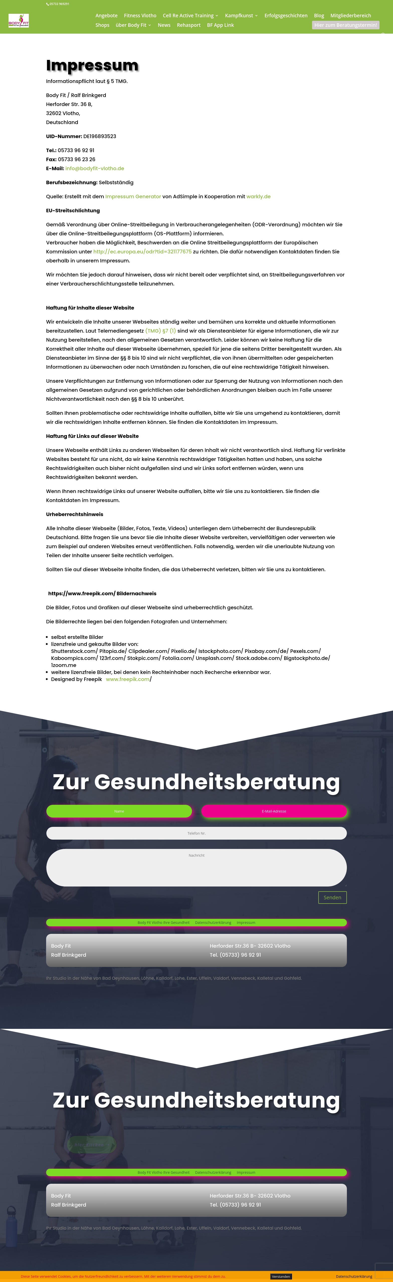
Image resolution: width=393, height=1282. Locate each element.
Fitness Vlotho (140, 16)
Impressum (246, 923)
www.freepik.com (128, 679)
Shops (102, 25)
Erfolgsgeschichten (286, 16)
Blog (319, 16)
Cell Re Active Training (188, 16)
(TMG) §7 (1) (160, 330)
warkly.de (259, 196)
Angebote (106, 16)
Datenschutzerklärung (213, 923)
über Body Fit (131, 25)
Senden (332, 897)
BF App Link (220, 25)
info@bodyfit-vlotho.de (94, 168)
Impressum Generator (132, 196)
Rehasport (189, 25)
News (164, 25)
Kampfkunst (239, 16)
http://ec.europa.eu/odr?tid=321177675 (142, 251)
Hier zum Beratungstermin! (346, 25)
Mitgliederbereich (351, 16)
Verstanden (281, 1276)
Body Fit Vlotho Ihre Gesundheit (163, 923)
